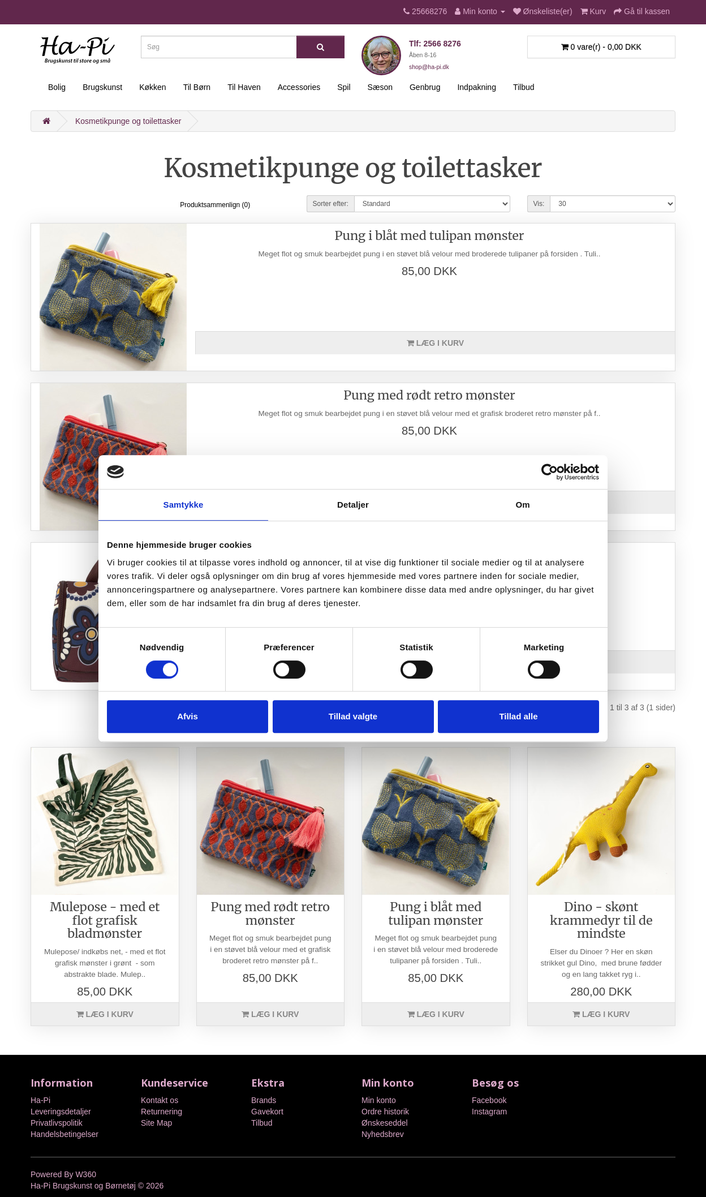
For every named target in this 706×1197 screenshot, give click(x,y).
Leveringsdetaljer (61, 1111)
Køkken (152, 87)
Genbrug (425, 87)
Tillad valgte (353, 716)
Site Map (156, 1122)
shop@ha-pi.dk (429, 66)
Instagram (489, 1111)
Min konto (378, 1100)
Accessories (299, 87)
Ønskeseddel (384, 1122)
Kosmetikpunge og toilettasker (128, 121)
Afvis (187, 716)
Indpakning (476, 87)
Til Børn (196, 87)
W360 (85, 1174)
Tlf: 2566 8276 (435, 43)
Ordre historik (385, 1111)
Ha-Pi (40, 1100)
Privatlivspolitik (57, 1122)
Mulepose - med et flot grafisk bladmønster (105, 920)
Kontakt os (159, 1100)
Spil (343, 87)
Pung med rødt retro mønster (429, 395)
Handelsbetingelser (64, 1134)
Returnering (161, 1111)
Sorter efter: (330, 204)
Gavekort (267, 1111)
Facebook (489, 1100)
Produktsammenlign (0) (215, 205)
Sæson (380, 87)
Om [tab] (522, 504)
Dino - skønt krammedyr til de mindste (601, 920)
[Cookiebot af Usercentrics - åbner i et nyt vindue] (549, 472)
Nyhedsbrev (382, 1134)
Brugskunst (102, 87)
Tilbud (524, 87)
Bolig (57, 87)
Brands (263, 1100)
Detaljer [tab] (353, 504)
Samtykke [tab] (183, 504)
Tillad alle (518, 716)
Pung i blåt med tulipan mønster (429, 235)
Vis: (539, 204)
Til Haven (244, 87)
